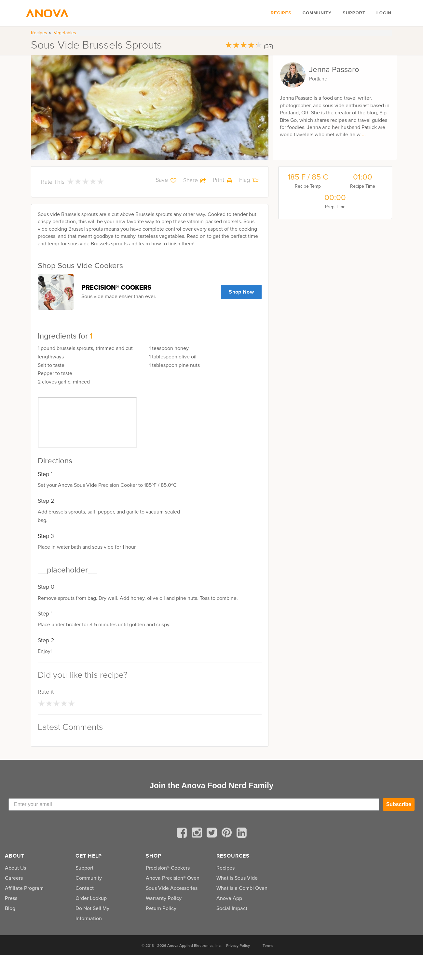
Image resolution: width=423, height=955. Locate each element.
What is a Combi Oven (241, 888)
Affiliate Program (24, 888)
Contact (84, 888)
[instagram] (197, 834)
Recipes (281, 12)
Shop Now (241, 292)
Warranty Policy (164, 898)
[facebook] (182, 834)
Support (354, 12)
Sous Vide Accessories (172, 888)
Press (11, 898)
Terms (268, 945)
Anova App (229, 898)
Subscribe (398, 804)
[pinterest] (227, 834)
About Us (15, 868)
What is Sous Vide (237, 878)
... (364, 134)
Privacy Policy (238, 945)
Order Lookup (91, 898)
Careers (14, 878)
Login (383, 12)
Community (317, 12)
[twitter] (212, 834)
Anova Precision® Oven (172, 878)
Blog (10, 908)
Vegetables (65, 32)
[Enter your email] (193, 804)
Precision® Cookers (168, 868)
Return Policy (161, 908)
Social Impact (231, 908)
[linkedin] (241, 834)
